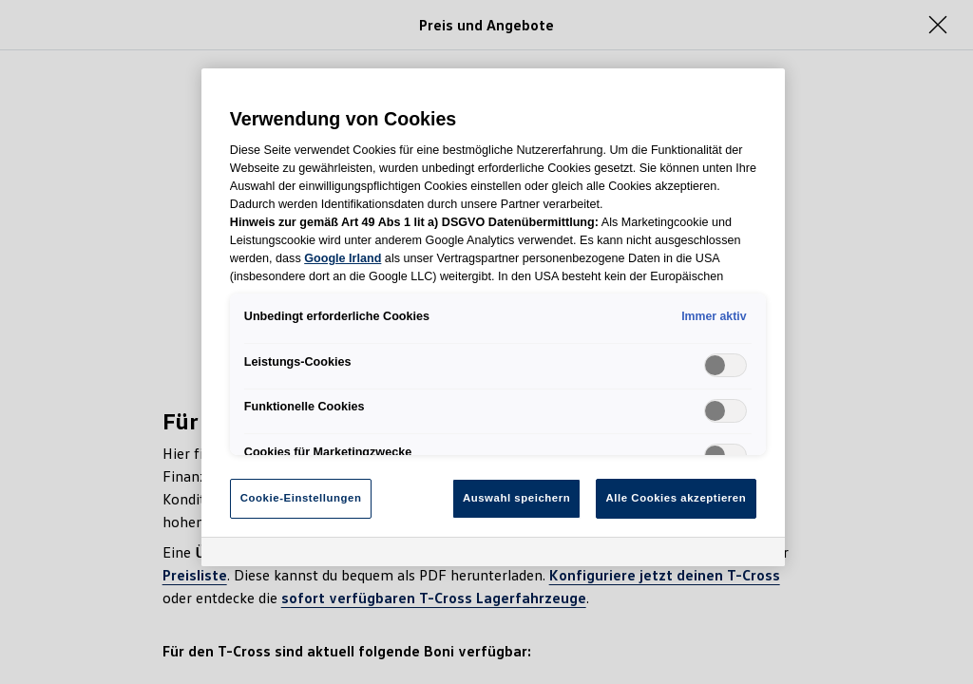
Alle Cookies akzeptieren (676, 498)
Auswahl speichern (516, 498)
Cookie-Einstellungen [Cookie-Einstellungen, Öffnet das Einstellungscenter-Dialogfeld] (301, 498)
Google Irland (342, 258)
